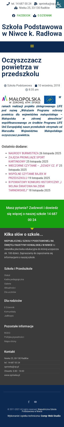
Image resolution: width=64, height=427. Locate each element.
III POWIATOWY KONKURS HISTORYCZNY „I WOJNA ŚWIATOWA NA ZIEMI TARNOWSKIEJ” (35, 186)
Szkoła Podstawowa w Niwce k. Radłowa (32, 30)
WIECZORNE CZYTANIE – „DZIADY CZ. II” (33, 165)
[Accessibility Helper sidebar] (60, 4)
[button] (32, 46)
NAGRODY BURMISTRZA (24, 153)
